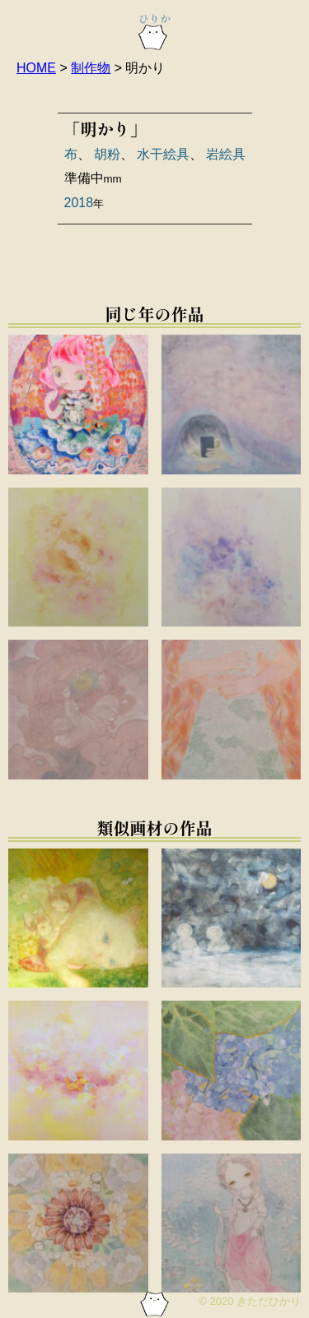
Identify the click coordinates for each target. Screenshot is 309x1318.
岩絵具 (226, 154)
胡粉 (107, 154)
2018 (79, 203)
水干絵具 (163, 154)
